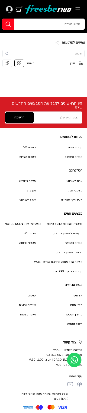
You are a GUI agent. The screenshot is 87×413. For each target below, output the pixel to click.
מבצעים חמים (73, 213)
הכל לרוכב (75, 170)
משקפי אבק (75, 190)
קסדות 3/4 (29, 147)
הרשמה (19, 117)
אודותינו (78, 295)
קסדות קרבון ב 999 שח (68, 271)
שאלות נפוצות (27, 305)
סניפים (32, 295)
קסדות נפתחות (73, 157)
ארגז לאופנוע (74, 181)
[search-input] (45, 53)
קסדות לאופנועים (71, 137)
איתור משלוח (28, 314)
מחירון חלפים (74, 314)
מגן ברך (31, 190)
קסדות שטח (75, 147)
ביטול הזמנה (74, 324)
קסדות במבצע (73, 243)
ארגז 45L (30, 233)
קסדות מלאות (27, 157)
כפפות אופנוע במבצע (69, 252)
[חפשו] (8, 24)
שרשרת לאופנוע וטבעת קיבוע (64, 224)
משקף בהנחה (27, 243)
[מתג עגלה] (19, 9)
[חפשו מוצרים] (52, 24)
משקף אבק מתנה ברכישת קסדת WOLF (58, 262)
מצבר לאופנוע (27, 181)
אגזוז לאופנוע (27, 200)
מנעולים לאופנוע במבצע (68, 233)
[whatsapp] (74, 360)
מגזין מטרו (76, 305)
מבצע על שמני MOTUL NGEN (23, 224)
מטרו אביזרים (73, 285)
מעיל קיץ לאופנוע (71, 200)
